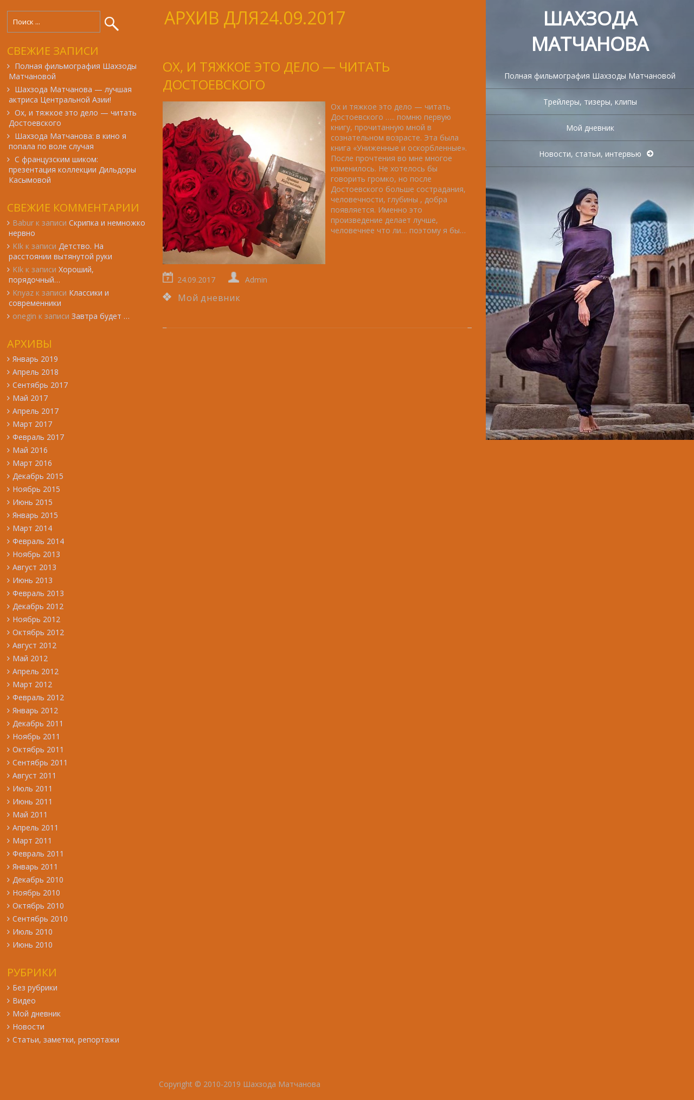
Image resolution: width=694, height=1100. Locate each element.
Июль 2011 (32, 788)
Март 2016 (32, 463)
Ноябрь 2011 (36, 736)
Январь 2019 (35, 359)
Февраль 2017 (38, 437)
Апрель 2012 (35, 671)
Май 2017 (30, 398)
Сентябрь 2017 (40, 385)
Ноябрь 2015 (36, 489)
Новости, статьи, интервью (590, 154)
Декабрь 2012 (37, 606)
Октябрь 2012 (38, 632)
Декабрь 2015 (37, 476)
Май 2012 (30, 658)
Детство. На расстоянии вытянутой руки (60, 251)
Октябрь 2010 (38, 905)
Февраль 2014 (38, 541)
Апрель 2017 (35, 411)
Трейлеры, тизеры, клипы (590, 102)
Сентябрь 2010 (40, 918)
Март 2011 (32, 840)
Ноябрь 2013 (36, 554)
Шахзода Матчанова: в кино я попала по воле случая (67, 141)
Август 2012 (34, 645)
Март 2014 (32, 528)
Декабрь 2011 (37, 723)
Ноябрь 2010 (36, 892)
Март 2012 (32, 684)
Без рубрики (34, 987)
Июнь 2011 (32, 801)
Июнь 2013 (32, 580)
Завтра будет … (101, 316)
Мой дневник (590, 128)
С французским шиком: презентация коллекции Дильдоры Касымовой (72, 169)
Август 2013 (34, 567)
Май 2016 (30, 450)
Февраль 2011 (38, 853)
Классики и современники (59, 297)
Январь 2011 (35, 866)
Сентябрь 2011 (40, 762)
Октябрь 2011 (38, 749)
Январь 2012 (35, 710)
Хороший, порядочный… (51, 274)
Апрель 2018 (35, 372)
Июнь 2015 (32, 502)
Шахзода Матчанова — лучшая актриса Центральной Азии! (70, 94)
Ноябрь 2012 (36, 619)
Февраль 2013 (38, 593)
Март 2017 (32, 424)
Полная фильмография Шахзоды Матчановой (590, 76)
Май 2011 (30, 814)
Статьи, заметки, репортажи (65, 1039)
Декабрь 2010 (37, 879)
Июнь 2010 (32, 944)
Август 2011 (34, 775)
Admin (256, 279)
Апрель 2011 (35, 827)
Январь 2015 (35, 515)
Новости (28, 1026)
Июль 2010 (32, 931)
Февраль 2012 (38, 697)
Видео (24, 1000)
